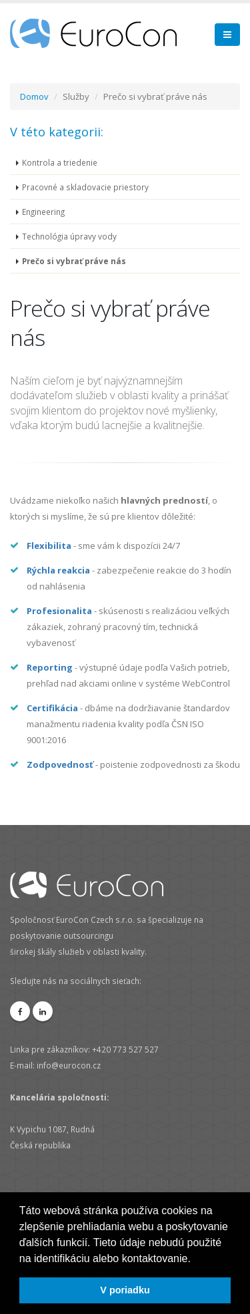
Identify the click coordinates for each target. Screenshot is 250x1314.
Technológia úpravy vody (69, 236)
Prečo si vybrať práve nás (74, 260)
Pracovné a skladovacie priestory (85, 187)
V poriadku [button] (124, 1290)
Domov (34, 96)
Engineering (43, 211)
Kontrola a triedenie (59, 162)
